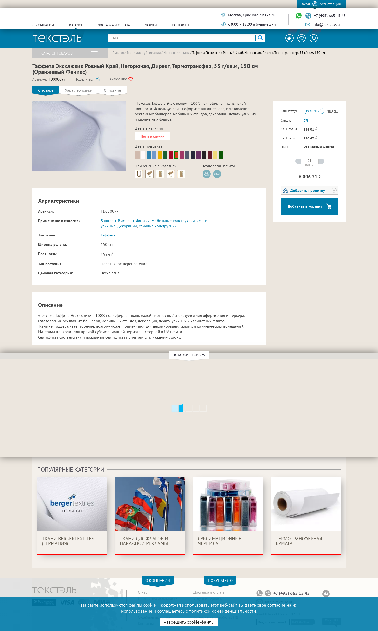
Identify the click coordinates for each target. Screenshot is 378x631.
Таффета (108, 235)
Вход (306, 4)
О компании (43, 25)
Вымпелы (126, 220)
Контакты (180, 25)
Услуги (151, 25)
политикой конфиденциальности (222, 611)
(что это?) (332, 110)
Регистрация (330, 4)
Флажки (143, 220)
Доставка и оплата (114, 25)
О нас (142, 592)
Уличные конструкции (158, 225)
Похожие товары (189, 354)
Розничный (313, 111)
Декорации (127, 225)
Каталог (76, 25)
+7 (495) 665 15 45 (330, 15)
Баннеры (108, 220)
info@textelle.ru (326, 24)
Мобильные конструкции (173, 220)
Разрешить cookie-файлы (189, 622)
